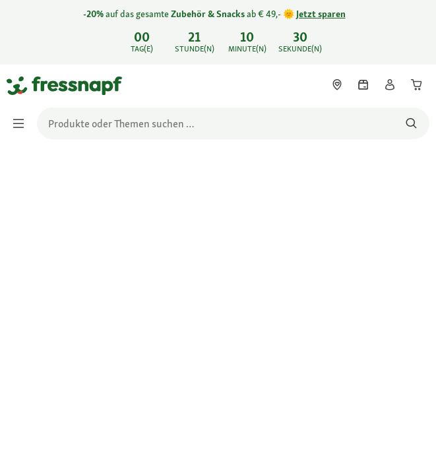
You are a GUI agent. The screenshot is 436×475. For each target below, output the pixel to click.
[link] (218, 32)
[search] (233, 123)
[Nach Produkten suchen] (411, 123)
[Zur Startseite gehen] (22, 85)
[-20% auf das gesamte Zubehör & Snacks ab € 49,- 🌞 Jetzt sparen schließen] (415, 30)
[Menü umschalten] (22, 123)
